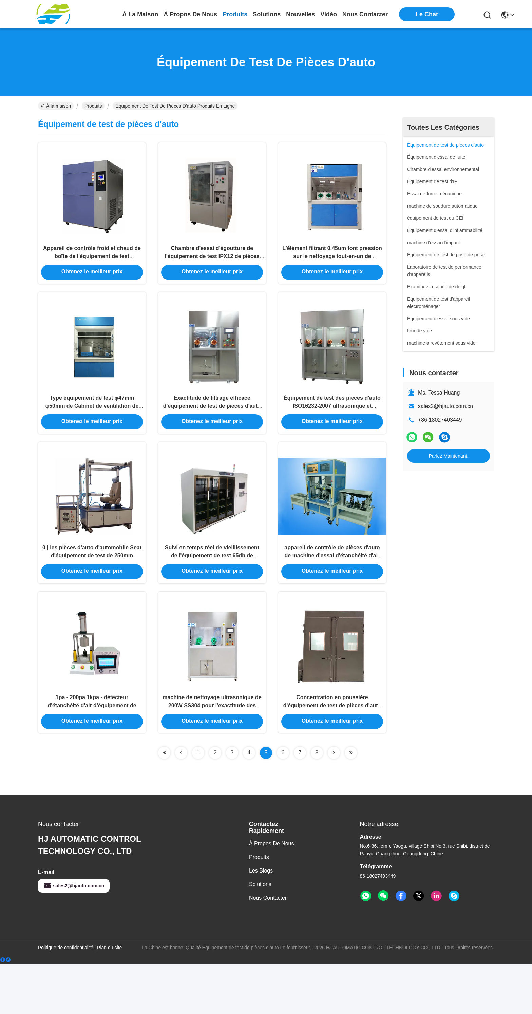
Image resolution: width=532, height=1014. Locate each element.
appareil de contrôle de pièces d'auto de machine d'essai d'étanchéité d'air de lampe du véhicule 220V (332, 591)
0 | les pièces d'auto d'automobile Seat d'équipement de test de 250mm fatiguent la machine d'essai (91, 591)
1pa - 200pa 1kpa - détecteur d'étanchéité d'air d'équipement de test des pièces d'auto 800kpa (92, 753)
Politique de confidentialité (65, 997)
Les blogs (261, 920)
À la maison (140, 14)
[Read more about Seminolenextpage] (164, 803)
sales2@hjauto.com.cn (445, 406)
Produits (93, 106)
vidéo (328, 14)
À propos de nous (190, 14)
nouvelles (300, 14)
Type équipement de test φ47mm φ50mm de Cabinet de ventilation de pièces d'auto (92, 429)
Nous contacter (268, 948)
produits (235, 14)
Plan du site (109, 997)
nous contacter (365, 14)
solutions (267, 14)
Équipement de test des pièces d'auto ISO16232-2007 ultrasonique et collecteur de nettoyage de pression (332, 429)
